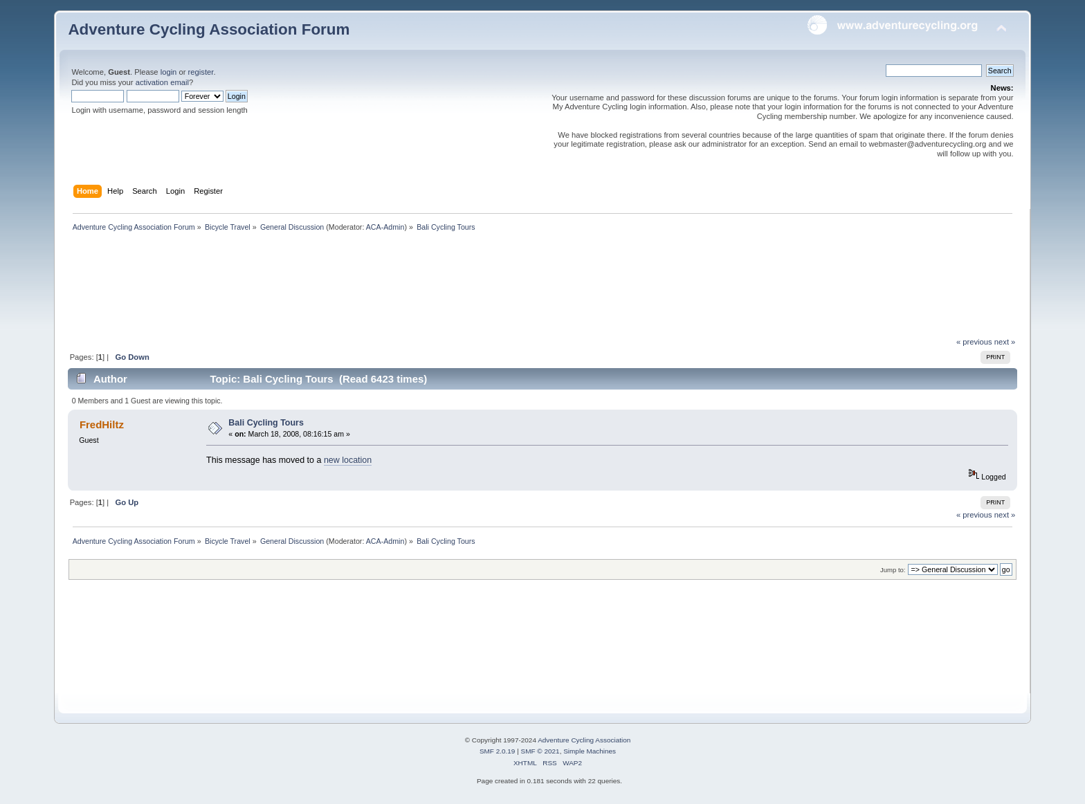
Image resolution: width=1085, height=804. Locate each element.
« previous (974, 342)
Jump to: (893, 570)
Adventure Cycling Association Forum (208, 29)
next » (1005, 342)
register (201, 72)
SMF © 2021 (540, 751)
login (169, 72)
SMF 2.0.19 (498, 751)
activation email (162, 82)
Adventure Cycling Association (584, 740)
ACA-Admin (385, 227)
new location (348, 460)
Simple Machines (589, 751)
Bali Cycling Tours (266, 423)
